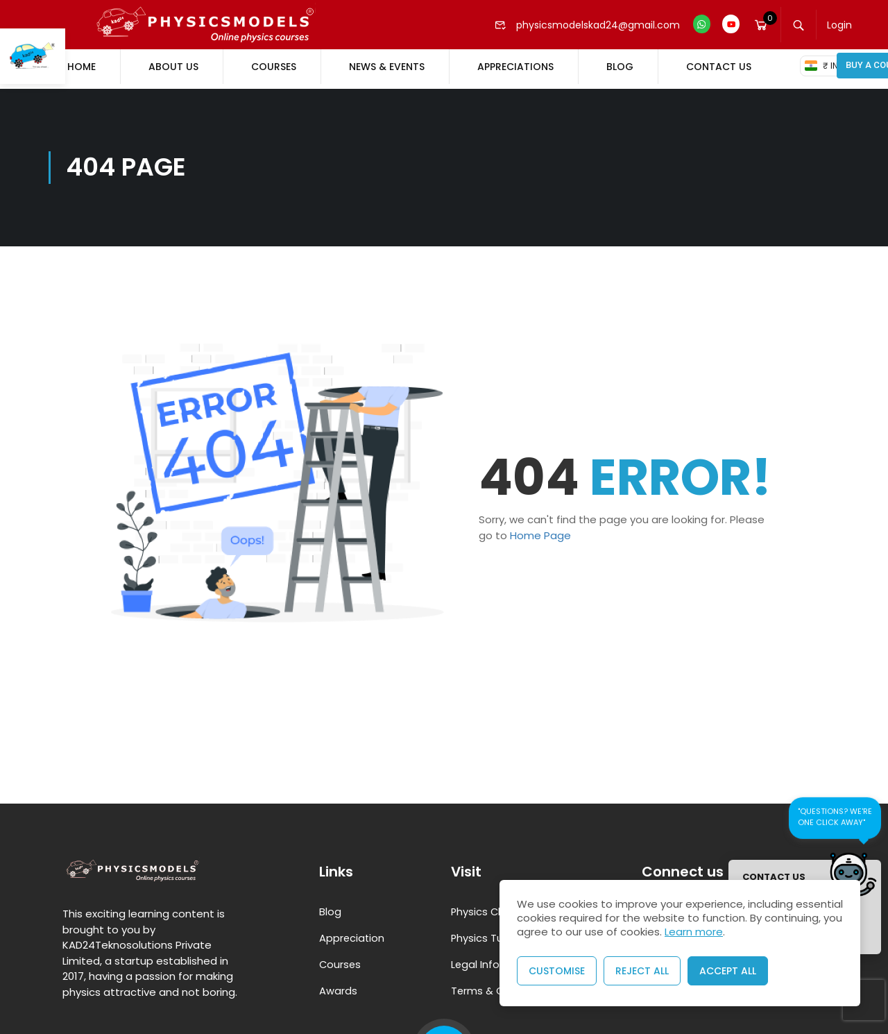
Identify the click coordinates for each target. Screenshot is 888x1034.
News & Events (387, 67)
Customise (557, 971)
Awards (338, 985)
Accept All (727, 971)
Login (843, 24)
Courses (273, 67)
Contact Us (718, 67)
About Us (173, 67)
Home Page (540, 530)
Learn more (694, 931)
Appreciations (515, 67)
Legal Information (496, 959)
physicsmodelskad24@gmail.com (587, 25)
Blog (619, 67)
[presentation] (864, 1001)
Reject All (642, 971)
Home (81, 67)
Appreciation (352, 933)
